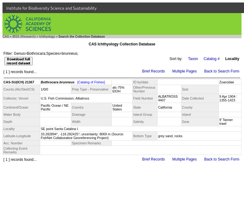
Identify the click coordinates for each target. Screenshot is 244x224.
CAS (5, 36)
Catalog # (211, 59)
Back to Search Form (221, 71)
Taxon (193, 59)
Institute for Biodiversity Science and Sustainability (51, 8)
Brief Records (153, 71)
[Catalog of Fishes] (91, 82)
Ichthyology (47, 36)
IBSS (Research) (24, 36)
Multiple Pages (184, 71)
